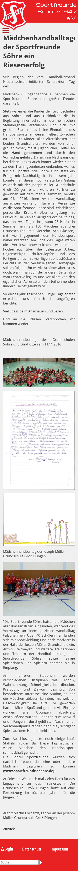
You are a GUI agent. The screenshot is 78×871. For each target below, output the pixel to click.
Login (9, 849)
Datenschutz (31, 849)
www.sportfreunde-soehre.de (28, 771)
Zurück (9, 829)
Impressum (59, 849)
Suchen (42, 862)
